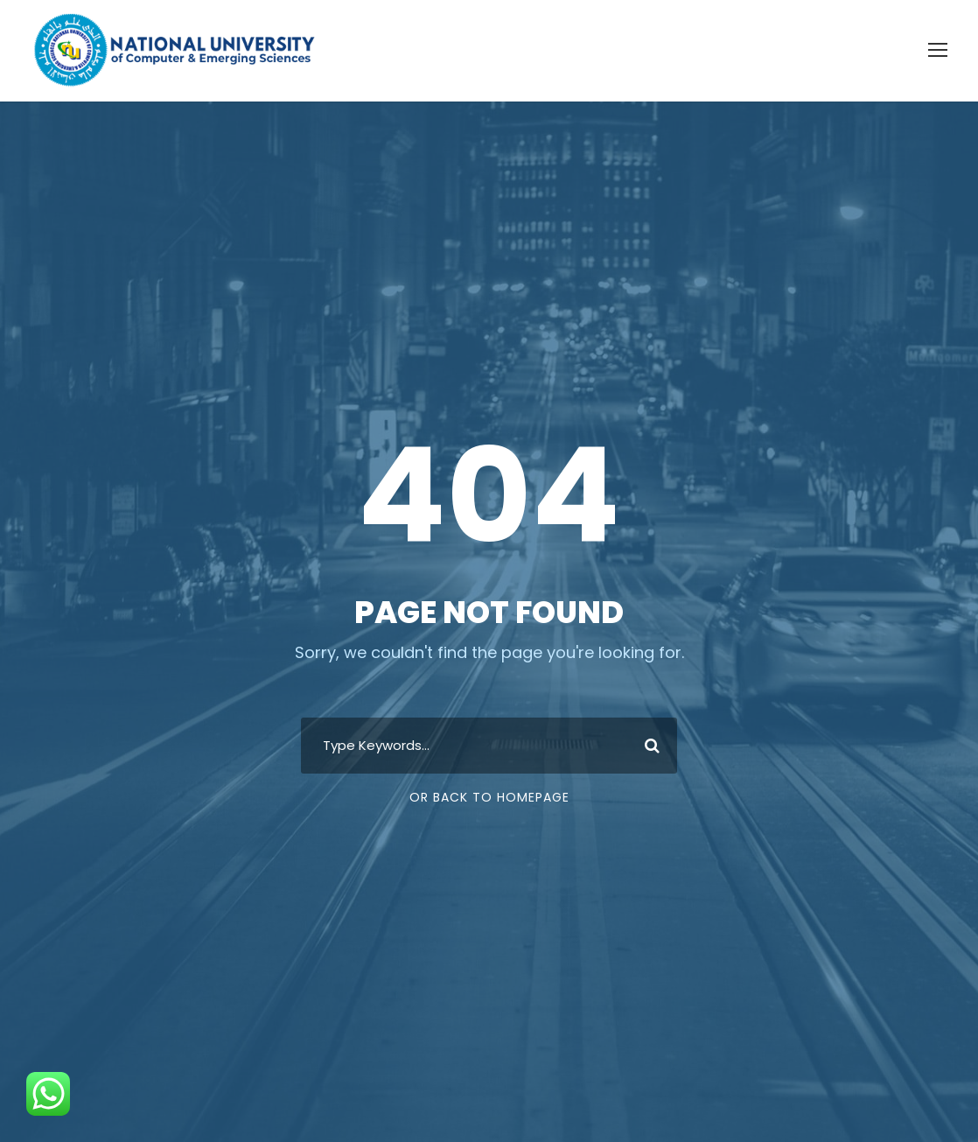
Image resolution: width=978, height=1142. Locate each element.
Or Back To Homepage (489, 797)
